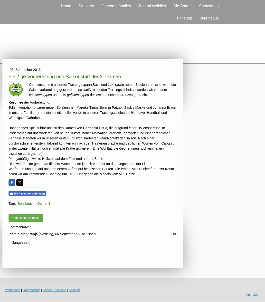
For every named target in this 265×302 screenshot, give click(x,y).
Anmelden (253, 294)
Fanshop (184, 18)
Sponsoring (209, 6)
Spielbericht (26, 203)
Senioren (86, 6)
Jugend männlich (116, 6)
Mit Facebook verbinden (27, 193)
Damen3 (43, 203)
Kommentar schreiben (26, 218)
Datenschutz (31, 290)
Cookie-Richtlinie (54, 290)
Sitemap (74, 290)
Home (66, 6)
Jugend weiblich (152, 6)
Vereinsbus (209, 18)
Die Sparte (182, 6)
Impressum (12, 290)
